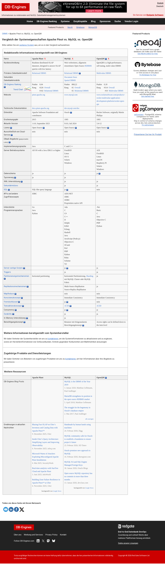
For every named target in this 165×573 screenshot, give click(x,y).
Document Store (70, 77)
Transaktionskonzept (13, 306)
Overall (47, 88)
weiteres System (26, 45)
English (160, 3)
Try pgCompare (148, 125)
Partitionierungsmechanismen (16, 276)
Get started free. (147, 96)
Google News (57, 491)
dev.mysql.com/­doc (71, 108)
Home (30, 21)
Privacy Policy (51, 535)
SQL (5, 189)
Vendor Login (131, 21)
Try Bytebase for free (147, 75)
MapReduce (9, 294)
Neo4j (69, 27)
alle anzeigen (89, 419)
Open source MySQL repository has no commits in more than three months (78, 476)
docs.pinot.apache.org (40, 108)
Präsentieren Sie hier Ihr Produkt (148, 134)
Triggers (7, 272)
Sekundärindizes (11, 185)
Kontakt (63, 535)
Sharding (89, 276)
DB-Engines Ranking (47, 21)
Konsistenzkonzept (12, 298)
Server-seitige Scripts (13, 268)
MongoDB (92, 27)
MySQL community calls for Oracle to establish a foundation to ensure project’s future (78, 439)
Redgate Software (155, 15)
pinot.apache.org (38, 95)
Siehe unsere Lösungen (128, 543)
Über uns (17, 535)
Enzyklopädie (80, 21)
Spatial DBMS (70, 80)
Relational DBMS (39, 73)
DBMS (5, 34)
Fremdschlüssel (11, 302)
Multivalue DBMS (104, 73)
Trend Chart (18, 89)
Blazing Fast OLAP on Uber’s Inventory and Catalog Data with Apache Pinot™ (45, 427)
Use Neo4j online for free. (148, 54)
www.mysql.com (70, 95)
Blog (93, 21)
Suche (117, 21)
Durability (8, 314)
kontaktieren (53, 339)
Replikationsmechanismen (15, 286)
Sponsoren (105, 21)
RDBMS (88, 66)
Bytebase (80, 27)
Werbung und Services (33, 535)
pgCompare (138, 115)
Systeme (65, 21)
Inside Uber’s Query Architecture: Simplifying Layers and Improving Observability (45, 442)
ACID (66, 306)
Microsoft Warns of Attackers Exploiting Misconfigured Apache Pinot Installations (45, 457)
